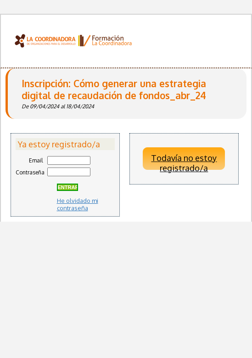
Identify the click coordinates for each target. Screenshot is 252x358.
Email (36, 160)
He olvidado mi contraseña (77, 204)
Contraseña (30, 172)
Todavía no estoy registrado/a (184, 161)
